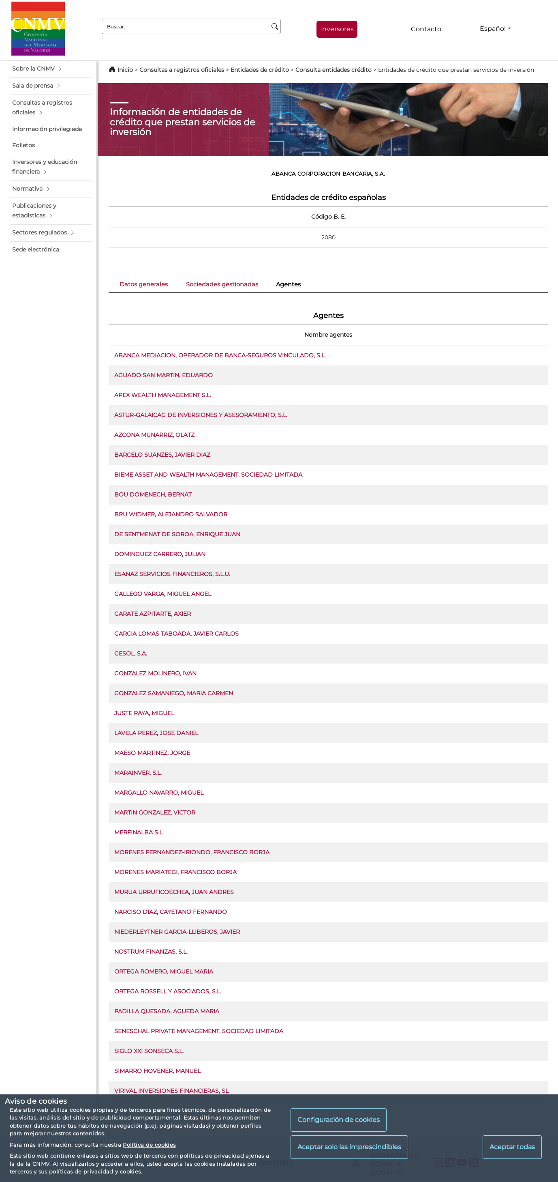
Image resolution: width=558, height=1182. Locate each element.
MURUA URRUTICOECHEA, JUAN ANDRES (174, 892)
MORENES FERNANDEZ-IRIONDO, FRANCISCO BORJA (191, 852)
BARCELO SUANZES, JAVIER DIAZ (162, 454)
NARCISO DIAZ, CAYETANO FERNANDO (170, 912)
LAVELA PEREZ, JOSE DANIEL (156, 733)
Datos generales (144, 284)
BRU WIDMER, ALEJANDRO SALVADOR (170, 514)
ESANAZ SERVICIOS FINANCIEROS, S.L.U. (172, 574)
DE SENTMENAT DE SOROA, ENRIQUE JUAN (177, 534)
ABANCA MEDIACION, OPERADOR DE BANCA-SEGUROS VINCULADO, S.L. (220, 355)
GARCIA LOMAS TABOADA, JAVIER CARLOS (176, 633)
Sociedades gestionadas (222, 284)
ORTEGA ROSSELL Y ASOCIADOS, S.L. (167, 991)
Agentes (288, 284)
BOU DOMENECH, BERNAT (153, 494)
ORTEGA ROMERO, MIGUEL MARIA (163, 971)
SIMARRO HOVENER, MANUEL (157, 1071)
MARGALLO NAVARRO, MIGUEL (158, 792)
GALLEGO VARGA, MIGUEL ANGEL (162, 593)
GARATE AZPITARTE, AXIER (152, 613)
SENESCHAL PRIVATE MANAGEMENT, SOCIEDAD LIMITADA (198, 1031)
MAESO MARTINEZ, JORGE (152, 752)
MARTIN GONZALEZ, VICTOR (154, 812)
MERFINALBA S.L (138, 832)
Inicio (125, 69)
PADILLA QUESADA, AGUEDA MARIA (166, 1011)
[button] (51, 69)
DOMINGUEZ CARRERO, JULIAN (159, 554)
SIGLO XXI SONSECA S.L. (149, 1051)
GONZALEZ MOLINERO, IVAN (155, 673)
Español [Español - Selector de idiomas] (493, 28)
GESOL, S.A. (130, 653)
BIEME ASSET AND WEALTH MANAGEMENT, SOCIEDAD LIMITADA (208, 474)
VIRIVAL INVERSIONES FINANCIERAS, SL (171, 1090)
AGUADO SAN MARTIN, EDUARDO (163, 375)
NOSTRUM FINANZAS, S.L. (151, 951)
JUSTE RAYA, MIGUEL (144, 713)
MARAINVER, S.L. (138, 772)
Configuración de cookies (338, 1120)
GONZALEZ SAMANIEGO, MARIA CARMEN (173, 693)
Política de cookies (149, 1144)
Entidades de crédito (260, 69)
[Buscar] (275, 26)
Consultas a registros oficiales (181, 69)
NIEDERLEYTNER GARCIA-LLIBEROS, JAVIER (177, 931)
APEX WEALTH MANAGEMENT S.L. (162, 395)
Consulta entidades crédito (333, 69)
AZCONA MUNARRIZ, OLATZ (154, 434)
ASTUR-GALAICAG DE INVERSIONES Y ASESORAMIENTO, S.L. (200, 415)
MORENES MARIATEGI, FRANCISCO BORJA (175, 872)
